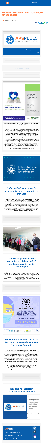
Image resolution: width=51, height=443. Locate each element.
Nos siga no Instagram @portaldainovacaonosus (22, 390)
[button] (7, 3)
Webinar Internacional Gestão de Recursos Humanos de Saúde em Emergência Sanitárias (22, 342)
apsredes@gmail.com (14, 438)
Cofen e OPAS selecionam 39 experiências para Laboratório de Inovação (21, 191)
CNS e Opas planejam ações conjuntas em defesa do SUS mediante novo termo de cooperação (21, 262)
